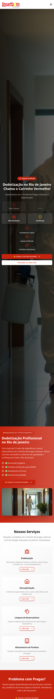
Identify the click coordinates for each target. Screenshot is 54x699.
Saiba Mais (27, 569)
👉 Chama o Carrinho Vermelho (27, 256)
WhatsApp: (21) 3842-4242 (26, 263)
